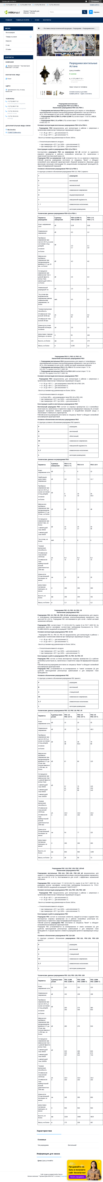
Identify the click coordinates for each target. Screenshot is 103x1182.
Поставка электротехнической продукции (58, 28)
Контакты (47, 20)
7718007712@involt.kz (14, 132)
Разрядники (77, 28)
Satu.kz (60, 1174)
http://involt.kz (11, 129)
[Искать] (84, 12)
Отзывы (8, 49)
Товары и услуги (22, 20)
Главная (9, 20)
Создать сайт (6, 1)
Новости (8, 41)
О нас (37, 20)
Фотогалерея (10, 32)
